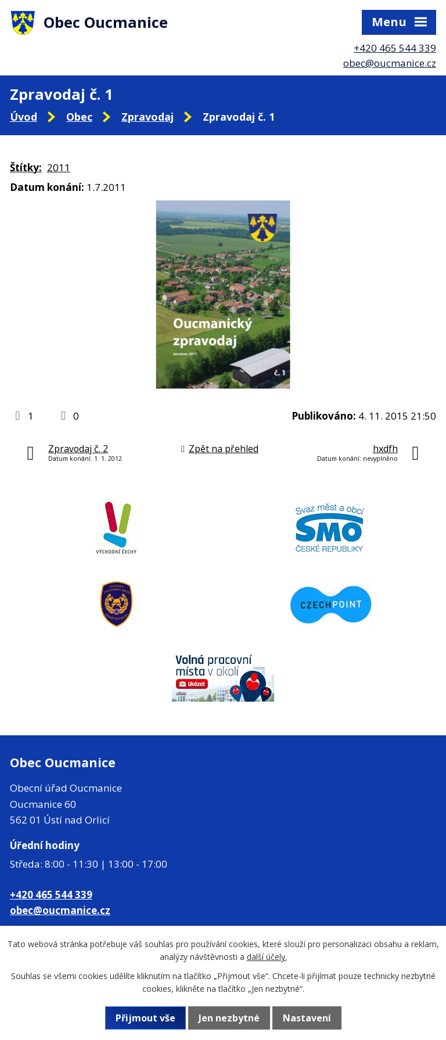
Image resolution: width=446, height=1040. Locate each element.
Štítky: (26, 167)
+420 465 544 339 (395, 48)
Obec (79, 117)
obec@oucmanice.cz (389, 63)
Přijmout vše (145, 1018)
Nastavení (307, 1018)
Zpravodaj (147, 117)
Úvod (23, 117)
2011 (58, 167)
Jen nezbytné (229, 1018)
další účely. (267, 956)
